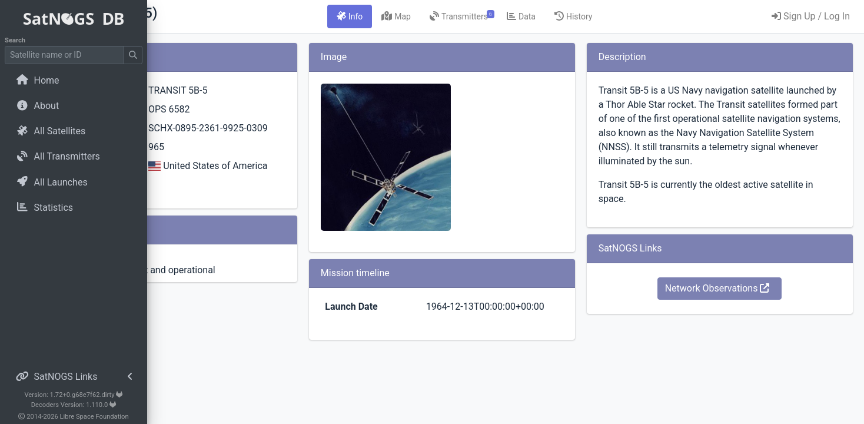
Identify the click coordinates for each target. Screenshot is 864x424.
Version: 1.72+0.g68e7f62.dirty (73, 395)
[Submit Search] (133, 55)
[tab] (415, 16)
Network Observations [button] (739, 302)
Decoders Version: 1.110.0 (74, 405)
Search (15, 40)
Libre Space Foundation (94, 416)
